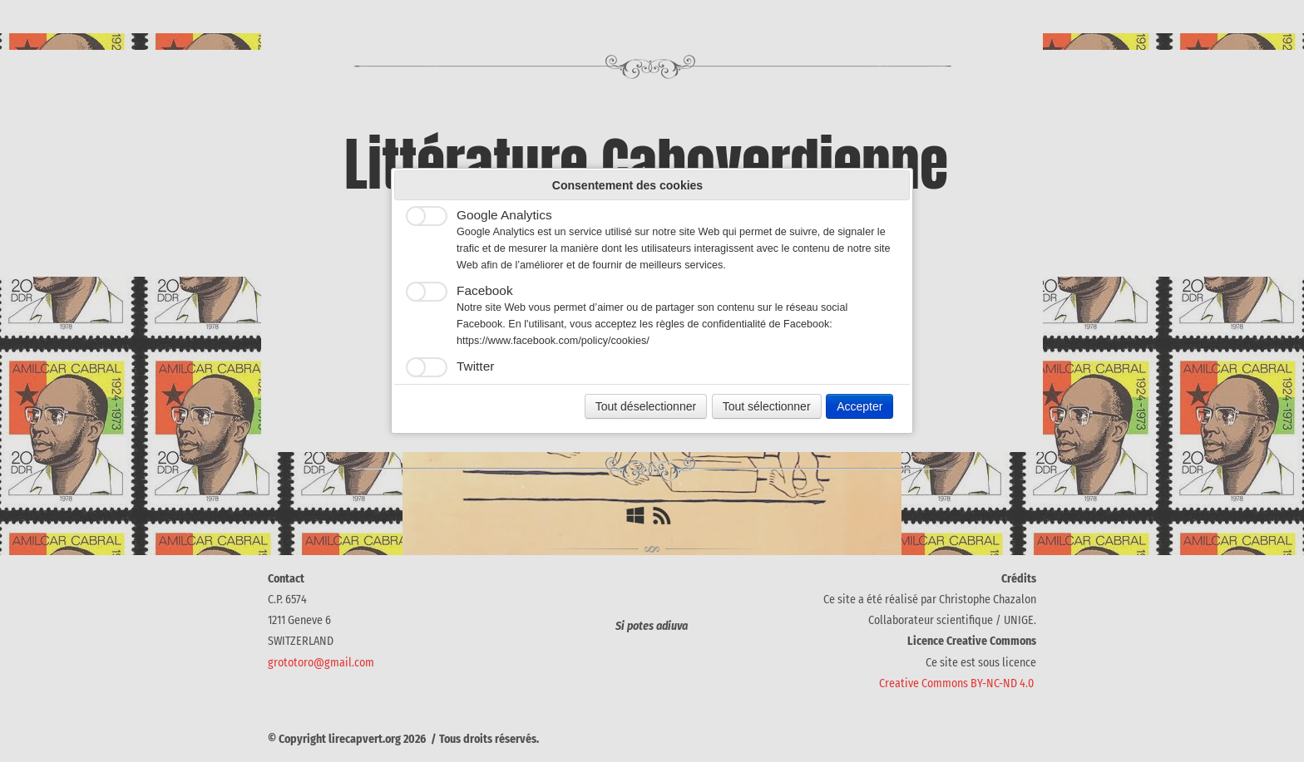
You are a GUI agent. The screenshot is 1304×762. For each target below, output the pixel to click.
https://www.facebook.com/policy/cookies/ (553, 341)
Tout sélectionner (767, 406)
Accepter (859, 406)
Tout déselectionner (645, 406)
